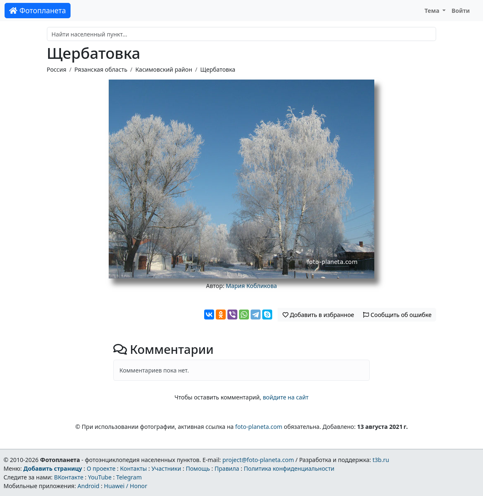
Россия (56, 69)
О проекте (101, 468)
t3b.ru (381, 460)
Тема (432, 11)
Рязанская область (100, 69)
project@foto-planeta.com (258, 460)
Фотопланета (37, 10)
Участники (166, 468)
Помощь (198, 468)
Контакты (133, 468)
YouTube (100, 477)
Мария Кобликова (251, 286)
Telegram (129, 477)
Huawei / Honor (125, 486)
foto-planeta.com (259, 427)
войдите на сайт (285, 397)
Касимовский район (163, 69)
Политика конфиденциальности (289, 468)
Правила (227, 468)
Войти (460, 11)
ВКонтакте (68, 477)
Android (89, 486)
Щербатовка (217, 69)
